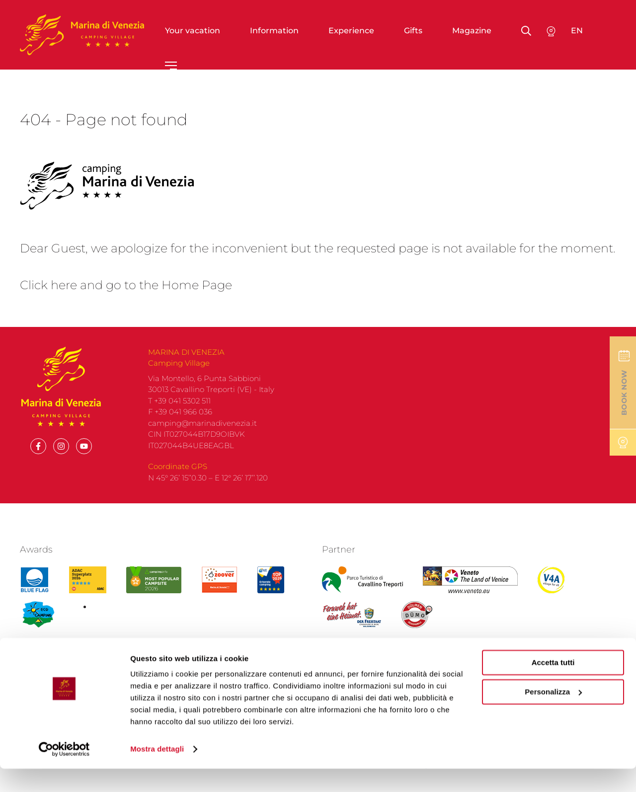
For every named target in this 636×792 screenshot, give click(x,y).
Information (274, 30)
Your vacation (192, 30)
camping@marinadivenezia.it (202, 423)
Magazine (471, 30)
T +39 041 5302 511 (179, 400)
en (577, 30)
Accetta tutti (553, 686)
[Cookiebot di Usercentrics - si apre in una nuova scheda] (64, 772)
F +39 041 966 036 (180, 411)
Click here (48, 285)
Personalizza (553, 715)
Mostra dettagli (157, 772)
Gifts (413, 30)
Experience (351, 30)
